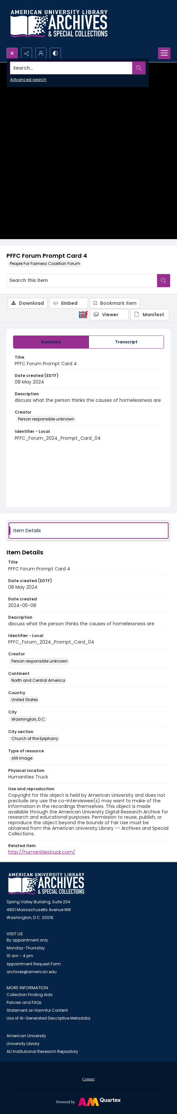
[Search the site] (71, 68)
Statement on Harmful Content (37, 1010)
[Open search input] (12, 53)
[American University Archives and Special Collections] (46, 884)
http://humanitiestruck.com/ (41, 852)
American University (26, 1036)
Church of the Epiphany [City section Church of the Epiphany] (34, 738)
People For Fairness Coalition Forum (45, 263)
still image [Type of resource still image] (21, 758)
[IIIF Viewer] (109, 314)
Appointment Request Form (34, 964)
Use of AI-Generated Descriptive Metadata (48, 1018)
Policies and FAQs (24, 1002)
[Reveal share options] (26, 53)
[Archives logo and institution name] (59, 23)
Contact (88, 1079)
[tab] (51, 342)
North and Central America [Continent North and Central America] (38, 680)
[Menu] (164, 53)
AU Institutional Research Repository (42, 1051)
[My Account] (41, 53)
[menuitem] (88, 1079)
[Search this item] (82, 280)
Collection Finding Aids (30, 994)
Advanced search (28, 79)
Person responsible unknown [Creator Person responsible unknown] (46, 419)
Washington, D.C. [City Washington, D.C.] (28, 719)
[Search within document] (163, 280)
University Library (23, 1043)
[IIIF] (83, 314)
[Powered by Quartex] (88, 1101)
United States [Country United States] (24, 699)
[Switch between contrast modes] (55, 53)
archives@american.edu (32, 972)
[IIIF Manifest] (149, 314)
